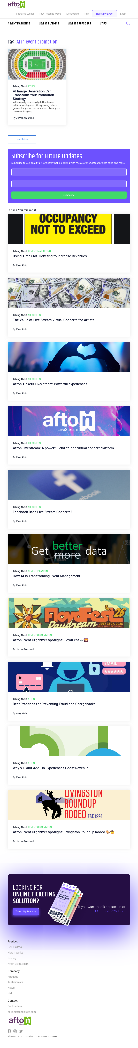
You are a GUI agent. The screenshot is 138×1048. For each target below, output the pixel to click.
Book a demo (15, 1006)
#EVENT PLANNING (49, 23)
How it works (15, 952)
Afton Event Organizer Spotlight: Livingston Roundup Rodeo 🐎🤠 (63, 832)
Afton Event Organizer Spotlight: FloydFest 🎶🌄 (50, 640)
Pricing (12, 958)
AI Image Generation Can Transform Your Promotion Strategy (33, 95)
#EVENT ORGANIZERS (79, 23)
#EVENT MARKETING (19, 23)
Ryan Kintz (21, 265)
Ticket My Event (104, 13)
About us (13, 976)
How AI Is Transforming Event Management (46, 576)
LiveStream (72, 13)
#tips (31, 86)
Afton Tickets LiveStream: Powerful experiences (50, 384)
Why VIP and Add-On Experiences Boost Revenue (50, 768)
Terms (40, 1036)
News (11, 987)
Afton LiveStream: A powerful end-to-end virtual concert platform (63, 448)
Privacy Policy (49, 1036)
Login (123, 13)
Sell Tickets (15, 947)
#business (34, 315)
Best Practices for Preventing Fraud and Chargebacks (54, 704)
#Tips (103, 23)
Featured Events (25, 13)
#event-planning (38, 571)
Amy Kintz (21, 713)
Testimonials (15, 982)
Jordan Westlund (25, 118)
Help (86, 13)
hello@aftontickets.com (22, 1012)
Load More (22, 139)
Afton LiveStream (18, 963)
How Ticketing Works (50, 13)
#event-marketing (39, 251)
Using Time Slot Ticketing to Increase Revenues (50, 256)
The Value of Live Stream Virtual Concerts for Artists (53, 320)
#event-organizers (40, 635)
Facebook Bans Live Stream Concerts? (42, 512)
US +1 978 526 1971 (110, 911)
